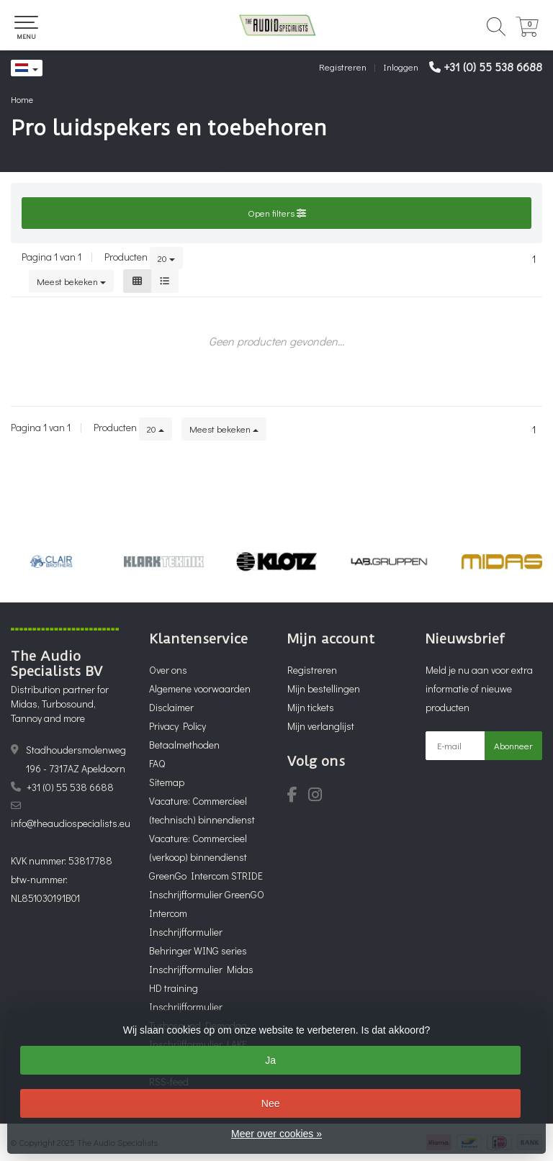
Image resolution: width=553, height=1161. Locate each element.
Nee (270, 1103)
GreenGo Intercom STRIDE (206, 875)
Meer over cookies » (276, 1133)
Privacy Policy (177, 726)
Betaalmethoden (184, 744)
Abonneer (513, 745)
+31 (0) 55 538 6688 (493, 66)
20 (166, 258)
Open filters (277, 213)
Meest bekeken (71, 281)
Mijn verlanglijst (320, 726)
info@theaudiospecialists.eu (70, 823)
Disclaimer (171, 707)
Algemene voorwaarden (200, 688)
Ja (270, 1060)
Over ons (168, 670)
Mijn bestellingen (323, 688)
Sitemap (166, 782)
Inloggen (400, 66)
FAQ (157, 763)
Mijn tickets (310, 707)
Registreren (343, 66)
